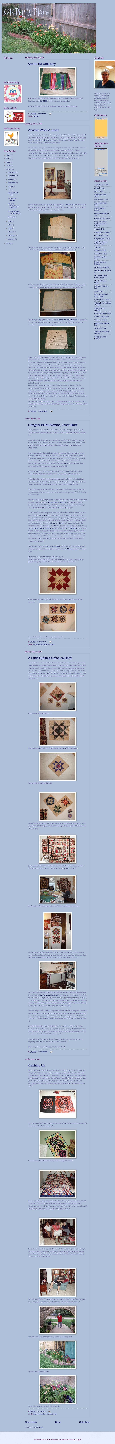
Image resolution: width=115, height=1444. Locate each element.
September (12, 183)
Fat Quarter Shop (48, 644)
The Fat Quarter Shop (55, 502)
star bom (36, 116)
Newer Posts (31, 1422)
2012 (8, 155)
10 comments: (43, 411)
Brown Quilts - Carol (101, 200)
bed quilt (42, 1414)
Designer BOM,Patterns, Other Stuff (52, 425)
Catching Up (36, 1065)
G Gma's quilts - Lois (101, 235)
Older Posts (84, 1422)
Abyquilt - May (99, 188)
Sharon (69, 549)
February (11, 235)
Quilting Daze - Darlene (102, 300)
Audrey (35, 1414)
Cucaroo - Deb (99, 229)
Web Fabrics (70, 204)
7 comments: (42, 114)
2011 (8, 158)
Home (58, 1422)
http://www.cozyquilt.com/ (68, 320)
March (10, 232)
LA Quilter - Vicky (100, 253)
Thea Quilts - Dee (100, 328)
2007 (8, 243)
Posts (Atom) (38, 1427)
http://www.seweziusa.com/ (49, 995)
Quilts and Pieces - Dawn (102, 313)
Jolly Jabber (98, 247)
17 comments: (43, 1052)
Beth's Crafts (98, 191)
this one (52, 523)
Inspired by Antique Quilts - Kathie (100, 243)
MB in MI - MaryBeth (101, 267)
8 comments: (41, 1411)
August (11, 186)
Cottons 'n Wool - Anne (102, 218)
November (12, 176)
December (12, 172)
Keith (51, 1414)
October (11, 179)
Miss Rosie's (74, 528)
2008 (8, 169)
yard (55, 1414)
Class (47, 1414)
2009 (8, 166)
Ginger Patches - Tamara (102, 239)
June (10, 221)
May (10, 225)
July (10, 190)
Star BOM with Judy (42, 64)
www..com (101, 118)
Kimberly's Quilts (100, 250)
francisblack (62, 1439)
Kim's (47, 360)
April (10, 228)
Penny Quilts (98, 291)
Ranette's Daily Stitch (101, 316)
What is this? (100, 137)
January (11, 239)
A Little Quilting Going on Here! (50, 658)
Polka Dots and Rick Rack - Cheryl (101, 295)
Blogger (78, 1439)
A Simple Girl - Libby (101, 185)
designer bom (37, 644)
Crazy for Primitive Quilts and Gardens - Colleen (101, 224)
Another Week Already (43, 130)
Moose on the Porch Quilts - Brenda (101, 277)
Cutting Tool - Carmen (101, 232)
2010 (8, 162)
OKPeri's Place (26, 12)
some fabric (56, 546)
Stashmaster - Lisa (100, 320)
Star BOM (43, 101)
